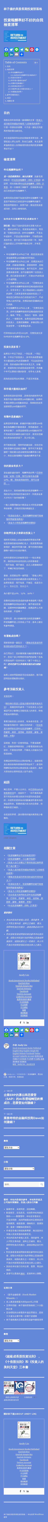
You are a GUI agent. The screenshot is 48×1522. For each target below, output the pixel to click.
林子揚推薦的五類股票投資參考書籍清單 (24, 1319)
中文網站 (24, 1007)
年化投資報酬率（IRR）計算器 (26, 180)
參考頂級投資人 (13, 95)
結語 (9, 98)
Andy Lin (11, 1074)
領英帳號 (24, 1015)
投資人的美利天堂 (12, 1397)
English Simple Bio (24, 986)
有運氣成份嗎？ (17, 92)
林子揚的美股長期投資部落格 (23, 9)
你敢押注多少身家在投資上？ (22, 89)
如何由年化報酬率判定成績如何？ (25, 75)
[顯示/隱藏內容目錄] (34, 62)
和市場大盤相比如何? (19, 80)
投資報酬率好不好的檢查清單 (21, 855)
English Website (24, 988)
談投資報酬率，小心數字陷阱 (21, 859)
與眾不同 (12, 1077)
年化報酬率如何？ (17, 72)
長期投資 (20, 1077)
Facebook (24, 991)
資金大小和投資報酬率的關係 (21, 522)
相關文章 (10, 101)
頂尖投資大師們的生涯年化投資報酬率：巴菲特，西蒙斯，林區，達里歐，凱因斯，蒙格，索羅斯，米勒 (24, 898)
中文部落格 (24, 1002)
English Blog (24, 983)
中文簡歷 (24, 1005)
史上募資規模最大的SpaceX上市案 (22, 1301)
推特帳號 (24, 1013)
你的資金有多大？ (17, 86)
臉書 (24, 1010)
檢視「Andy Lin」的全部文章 (24, 1064)
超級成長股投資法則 (20, 1356)
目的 (8, 66)
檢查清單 (10, 69)
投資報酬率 (32, 1074)
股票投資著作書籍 (24, 999)
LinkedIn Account (24, 996)
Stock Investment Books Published (24, 980)
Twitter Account (24, 994)
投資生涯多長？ (17, 78)
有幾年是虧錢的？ (17, 83)
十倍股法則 (14, 1362)
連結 (23, 1273)
